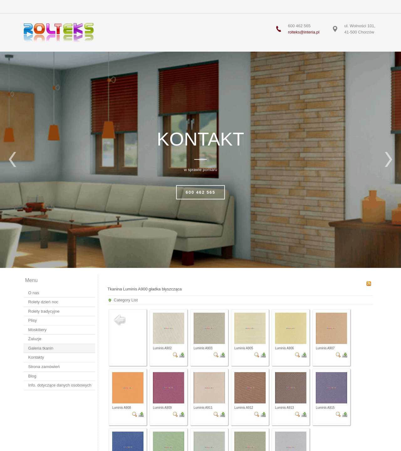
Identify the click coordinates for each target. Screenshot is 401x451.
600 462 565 (200, 192)
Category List (126, 300)
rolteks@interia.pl (304, 32)
